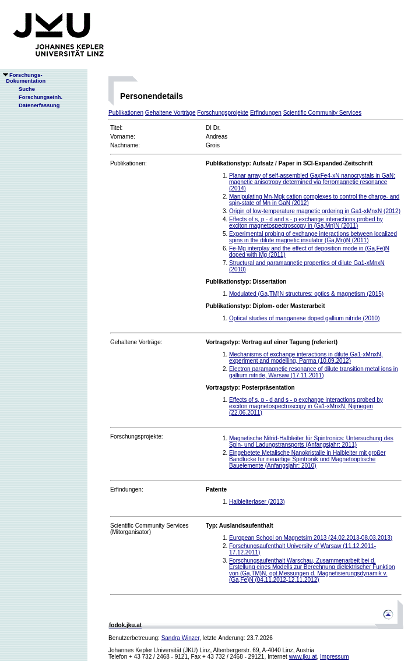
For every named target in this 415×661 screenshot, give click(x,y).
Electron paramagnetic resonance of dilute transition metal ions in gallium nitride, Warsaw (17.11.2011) (313, 372)
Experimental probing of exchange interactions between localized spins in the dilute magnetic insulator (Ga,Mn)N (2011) (313, 237)
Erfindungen (266, 112)
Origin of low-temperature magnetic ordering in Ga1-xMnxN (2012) (314, 211)
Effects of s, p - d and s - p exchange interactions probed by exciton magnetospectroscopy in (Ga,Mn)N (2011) (306, 222)
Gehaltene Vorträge (170, 112)
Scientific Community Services (322, 112)
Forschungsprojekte (222, 112)
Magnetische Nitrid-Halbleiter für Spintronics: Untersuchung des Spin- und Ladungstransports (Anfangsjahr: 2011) (311, 441)
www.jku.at (303, 656)
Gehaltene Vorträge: (136, 342)
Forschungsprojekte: (136, 436)
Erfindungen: (126, 489)
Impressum (334, 656)
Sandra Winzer (180, 638)
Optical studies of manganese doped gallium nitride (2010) (304, 318)
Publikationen (125, 112)
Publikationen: (128, 163)
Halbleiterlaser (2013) (257, 502)
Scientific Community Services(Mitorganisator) (149, 528)
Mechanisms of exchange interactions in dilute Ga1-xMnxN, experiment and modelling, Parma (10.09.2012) (305, 357)
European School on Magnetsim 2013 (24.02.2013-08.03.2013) (310, 538)
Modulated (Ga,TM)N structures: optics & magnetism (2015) (306, 294)
